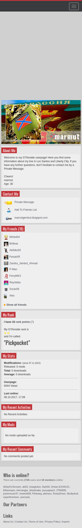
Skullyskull (72, 493)
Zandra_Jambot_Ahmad (23, 263)
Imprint (65, 521)
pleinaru (47, 493)
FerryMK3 (15, 275)
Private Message (24, 202)
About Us (8, 521)
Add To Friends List (25, 209)
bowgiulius (35, 486)
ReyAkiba (15, 282)
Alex (11, 295)
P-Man (13, 269)
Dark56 (46, 486)
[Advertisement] (41, 58)
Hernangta (22, 490)
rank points (23, 321)
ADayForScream (12, 486)
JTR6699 (61, 490)
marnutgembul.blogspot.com (30, 217)
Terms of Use (36, 521)
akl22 (25, 486)
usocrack (25, 497)
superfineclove (11, 497)
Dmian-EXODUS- (60, 486)
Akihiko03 (15, 250)
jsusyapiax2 (48, 490)
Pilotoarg (37, 493)
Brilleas (13, 243)
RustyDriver (59, 493)
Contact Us (21, 521)
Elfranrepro (9, 490)
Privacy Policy (52, 521)
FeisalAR (14, 256)
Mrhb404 (14, 237)
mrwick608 (25, 493)
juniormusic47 (10, 493)
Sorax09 (14, 289)
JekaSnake (35, 490)
